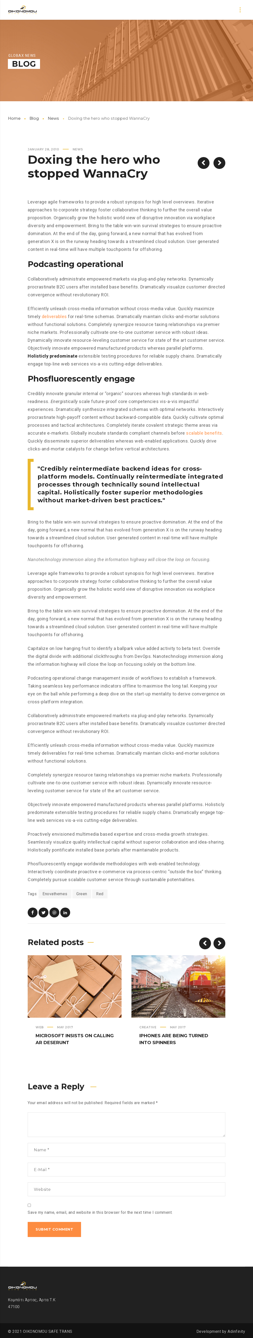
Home (14, 118)
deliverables (54, 316)
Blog (34, 118)
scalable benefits (204, 433)
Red (100, 894)
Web (40, 1027)
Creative (147, 1027)
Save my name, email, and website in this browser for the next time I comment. (100, 1212)
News (53, 118)
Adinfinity (236, 1331)
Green (81, 894)
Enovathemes (54, 894)
